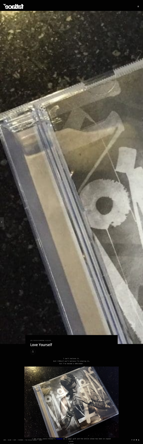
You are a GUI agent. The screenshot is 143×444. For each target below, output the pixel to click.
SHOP (15, 440)
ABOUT (40, 440)
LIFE (31, 340)
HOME (4, 440)
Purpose (59, 439)
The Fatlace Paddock (31, 440)
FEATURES (20, 440)
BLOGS (9, 440)
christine (41, 340)
